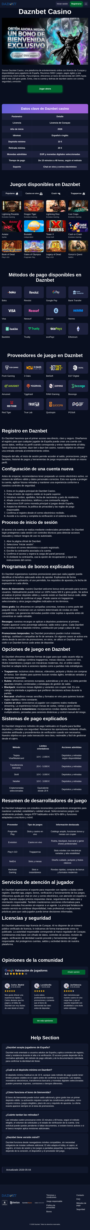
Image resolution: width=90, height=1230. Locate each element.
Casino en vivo (34, 193)
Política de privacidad (50, 1206)
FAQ (78, 1199)
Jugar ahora (45, 89)
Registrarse (76, 4)
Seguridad (80, 1209)
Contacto (80, 1195)
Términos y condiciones (51, 1196)
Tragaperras (78, 193)
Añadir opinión (74, 972)
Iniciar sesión (62, 4)
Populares (12, 193)
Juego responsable (54, 1201)
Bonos (49, 1212)
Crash (55, 193)
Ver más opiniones (45, 1021)
